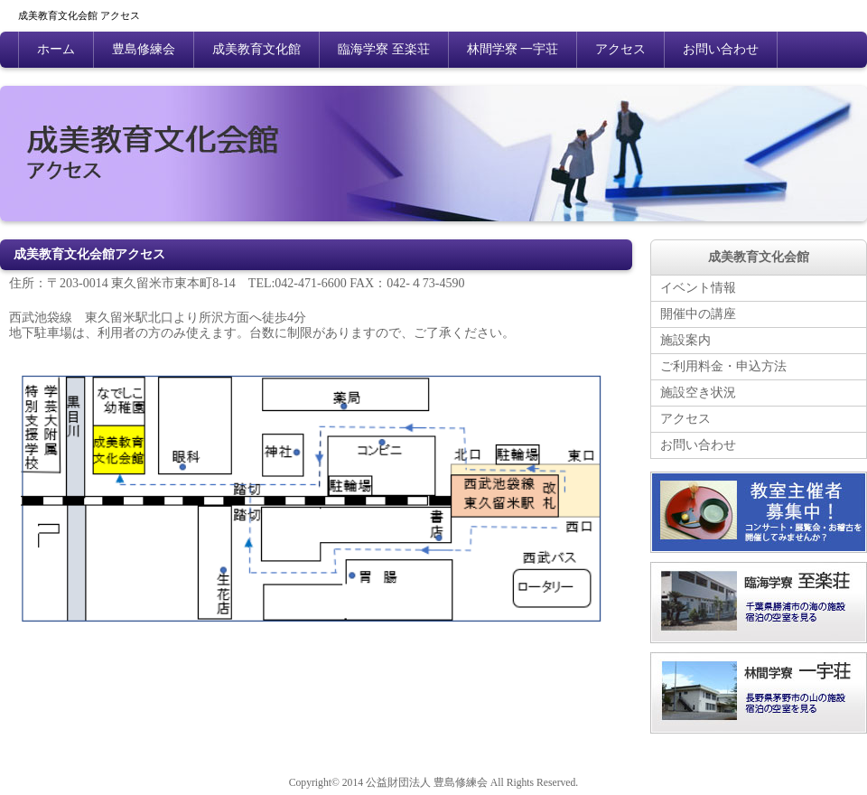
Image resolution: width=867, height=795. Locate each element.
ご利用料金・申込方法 (723, 366)
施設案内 (685, 340)
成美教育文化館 (256, 49)
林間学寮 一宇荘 (513, 49)
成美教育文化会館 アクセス (79, 16)
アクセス (620, 49)
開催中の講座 (698, 314)
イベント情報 (698, 288)
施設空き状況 (698, 392)
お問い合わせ (721, 49)
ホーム (56, 49)
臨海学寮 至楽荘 (384, 49)
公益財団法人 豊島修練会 (427, 783)
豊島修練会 (143, 49)
